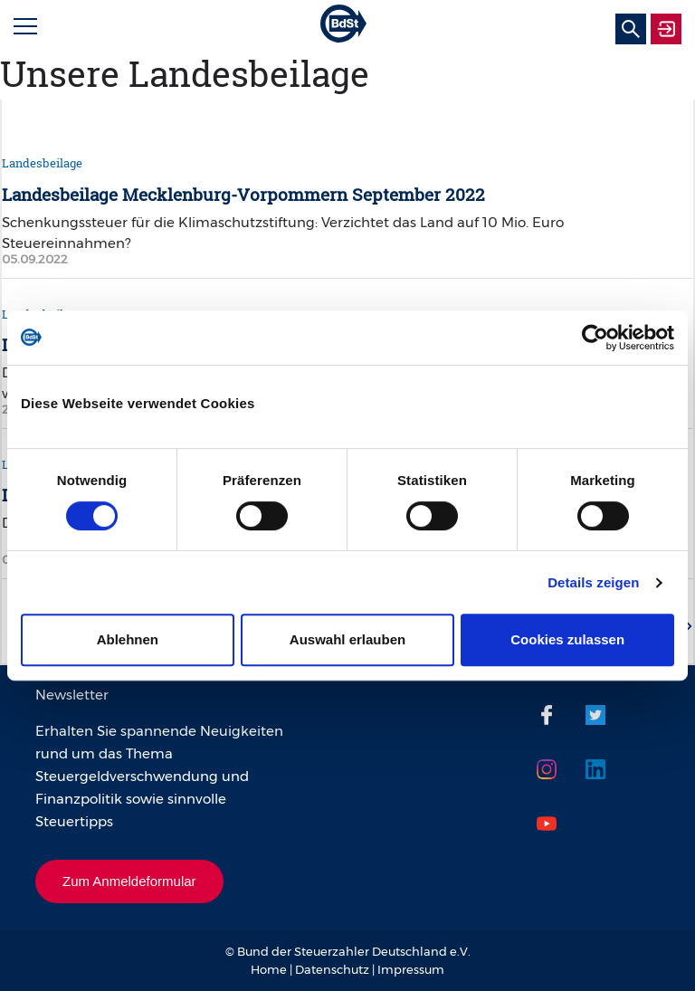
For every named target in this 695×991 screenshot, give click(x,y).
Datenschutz (332, 969)
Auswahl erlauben (347, 639)
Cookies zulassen (567, 639)
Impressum (410, 969)
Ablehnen (127, 639)
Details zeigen (593, 582)
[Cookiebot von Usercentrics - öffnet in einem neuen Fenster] (595, 337)
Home (269, 969)
